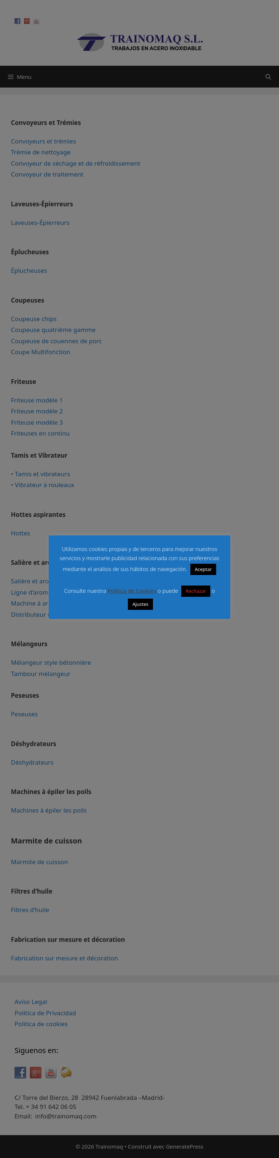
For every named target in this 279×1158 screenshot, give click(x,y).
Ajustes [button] (140, 604)
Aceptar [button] (203, 569)
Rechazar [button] (196, 591)
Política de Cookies (132, 590)
